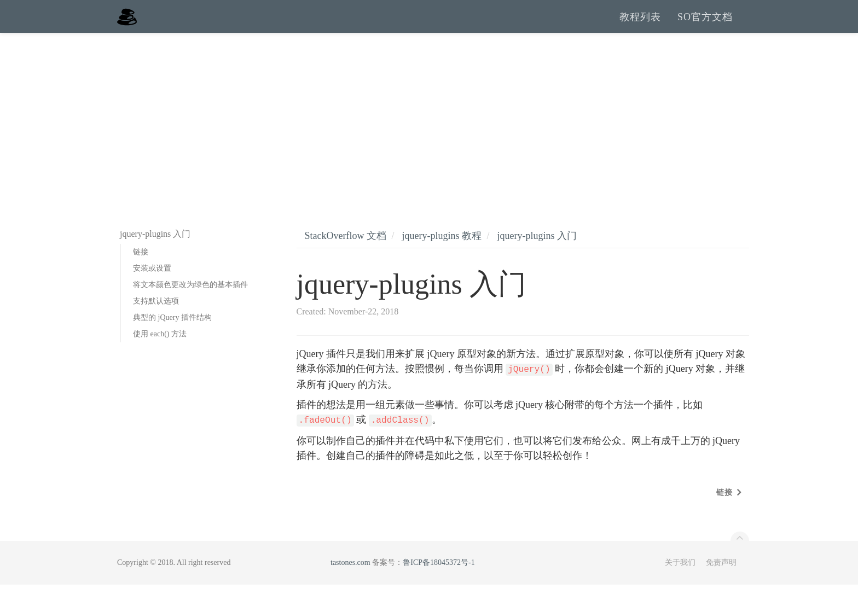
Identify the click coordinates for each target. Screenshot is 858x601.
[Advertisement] (429, 131)
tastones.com (350, 579)
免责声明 (721, 579)
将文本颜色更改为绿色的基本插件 (190, 301)
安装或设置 (152, 285)
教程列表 (640, 24)
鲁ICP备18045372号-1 (438, 579)
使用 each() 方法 (160, 350)
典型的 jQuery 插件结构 (172, 334)
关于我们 (680, 579)
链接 (140, 268)
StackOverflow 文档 (345, 252)
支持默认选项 (156, 317)
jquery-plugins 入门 (537, 252)
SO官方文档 (705, 24)
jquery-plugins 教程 (442, 252)
